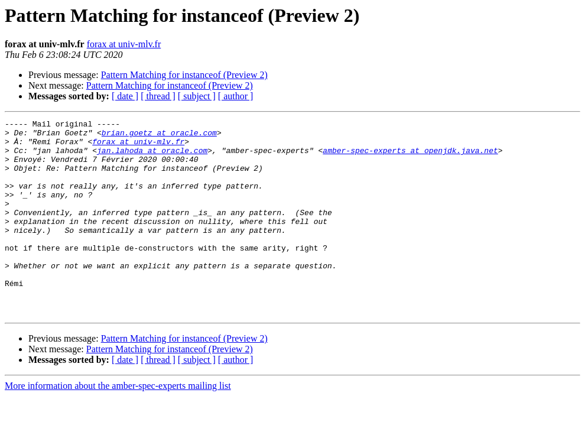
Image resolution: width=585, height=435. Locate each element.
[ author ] (236, 96)
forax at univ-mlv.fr (124, 44)
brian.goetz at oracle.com (159, 136)
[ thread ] (158, 96)
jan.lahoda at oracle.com (152, 157)
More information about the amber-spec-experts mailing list (118, 425)
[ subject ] (197, 96)
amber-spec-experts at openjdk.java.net (410, 157)
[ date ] (125, 96)
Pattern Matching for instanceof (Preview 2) (184, 75)
